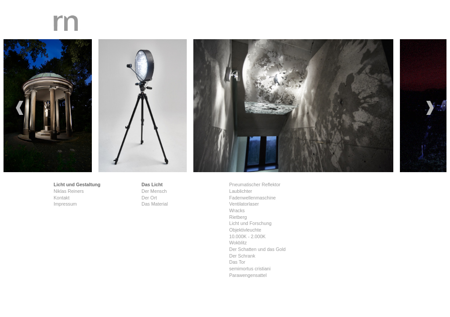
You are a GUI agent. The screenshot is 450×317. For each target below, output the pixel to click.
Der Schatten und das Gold (257, 249)
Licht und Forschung (250, 223)
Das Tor (237, 262)
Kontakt (61, 197)
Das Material (155, 203)
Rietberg (238, 217)
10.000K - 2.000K (247, 236)
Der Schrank (242, 255)
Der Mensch (154, 191)
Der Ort (149, 197)
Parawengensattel (247, 275)
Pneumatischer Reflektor (254, 184)
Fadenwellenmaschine (252, 197)
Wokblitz (238, 242)
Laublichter (240, 191)
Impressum (65, 203)
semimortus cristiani (249, 268)
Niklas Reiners (69, 191)
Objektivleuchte (245, 229)
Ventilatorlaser (244, 203)
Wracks (236, 210)
